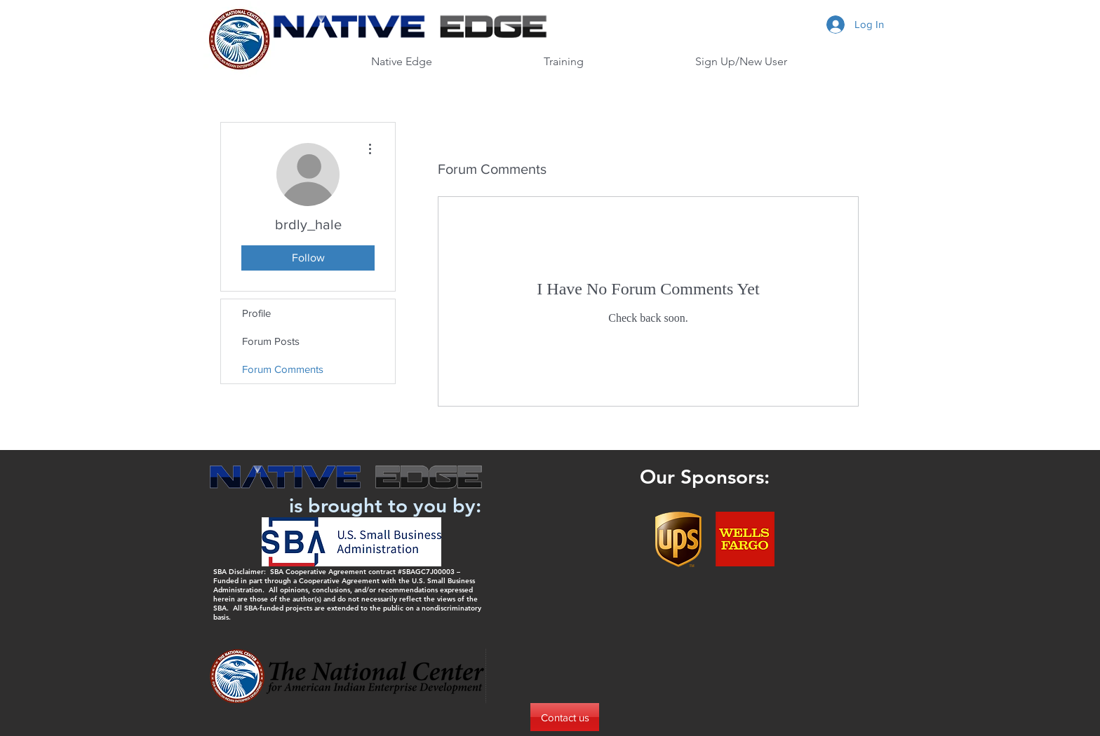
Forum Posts (271, 341)
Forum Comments (282, 369)
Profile (256, 313)
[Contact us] (564, 717)
